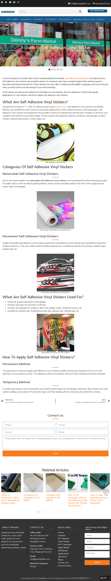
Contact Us (101, 19)
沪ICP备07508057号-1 (80, 578)
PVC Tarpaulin (52, 19)
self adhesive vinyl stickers (77, 78)
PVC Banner (39, 19)
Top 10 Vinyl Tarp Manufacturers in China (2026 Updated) (99, 499)
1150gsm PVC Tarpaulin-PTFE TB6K (31, 498)
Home (9, 19)
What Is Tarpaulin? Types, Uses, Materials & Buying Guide (10, 499)
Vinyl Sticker (26, 19)
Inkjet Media (63, 547)
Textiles (16, 19)
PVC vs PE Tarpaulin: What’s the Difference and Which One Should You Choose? (77, 500)
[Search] (80, 11)
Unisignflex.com (44, 578)
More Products (65, 19)
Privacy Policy (64, 565)
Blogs (93, 19)
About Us (86, 19)
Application (77, 19)
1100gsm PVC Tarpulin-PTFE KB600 (53, 498)
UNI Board (63, 550)
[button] (4, 491)
